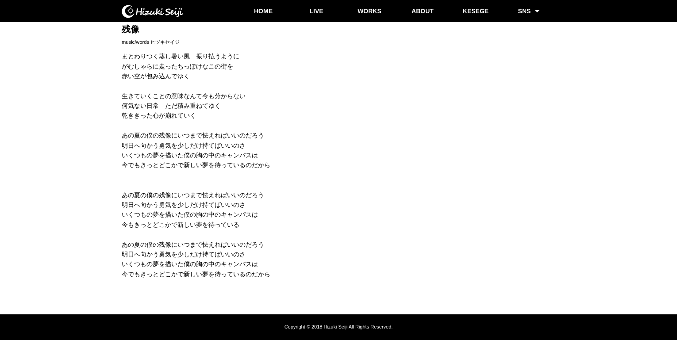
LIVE (316, 11)
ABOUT (423, 11)
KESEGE (476, 11)
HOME (263, 11)
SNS (524, 11)
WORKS (369, 11)
